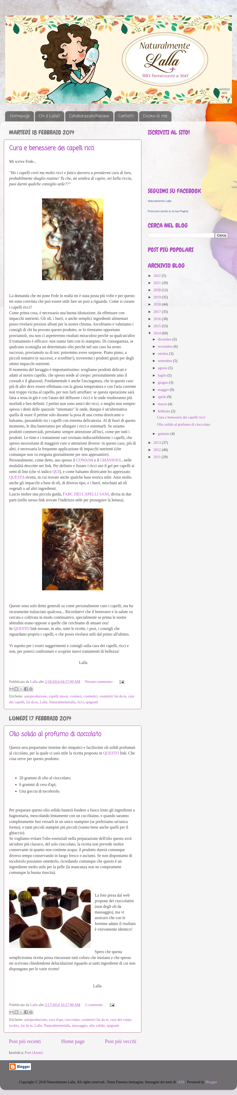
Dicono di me (155, 116)
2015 (157, 326)
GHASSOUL (111, 460)
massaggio (79, 1025)
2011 (157, 457)
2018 (157, 304)
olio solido (97, 1025)
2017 (157, 312)
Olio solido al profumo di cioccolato (55, 734)
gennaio (164, 434)
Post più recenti (25, 1041)
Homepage (20, 116)
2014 (157, 333)
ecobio (14, 1025)
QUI (56, 471)
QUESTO (21, 628)
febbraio (164, 411)
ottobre (163, 354)
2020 (157, 290)
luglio (162, 375)
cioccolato (72, 1020)
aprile (162, 397)
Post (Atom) (34, 1053)
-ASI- (181, 1082)
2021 (157, 283)
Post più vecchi (120, 1041)
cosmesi (76, 696)
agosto (163, 368)
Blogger (211, 1082)
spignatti (92, 702)
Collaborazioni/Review (89, 116)
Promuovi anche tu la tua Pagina (168, 211)
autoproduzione (35, 696)
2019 (157, 297)
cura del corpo (120, 1020)
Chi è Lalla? (49, 116)
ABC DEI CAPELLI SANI (87, 494)
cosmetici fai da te (112, 696)
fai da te (32, 702)
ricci (80, 702)
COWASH (84, 460)
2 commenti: (94, 1005)
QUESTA (16, 477)
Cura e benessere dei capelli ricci (51, 148)
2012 (157, 450)
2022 (157, 276)
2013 (157, 443)
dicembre (165, 339)
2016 (157, 319)
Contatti (126, 116)
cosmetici (91, 696)
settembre (165, 361)
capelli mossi (58, 696)
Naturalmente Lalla (159, 200)
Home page (73, 1041)
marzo (163, 404)
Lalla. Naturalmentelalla (57, 702)
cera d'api (56, 1020)
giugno (163, 382)
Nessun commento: (99, 682)
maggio (164, 390)
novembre (166, 346)
